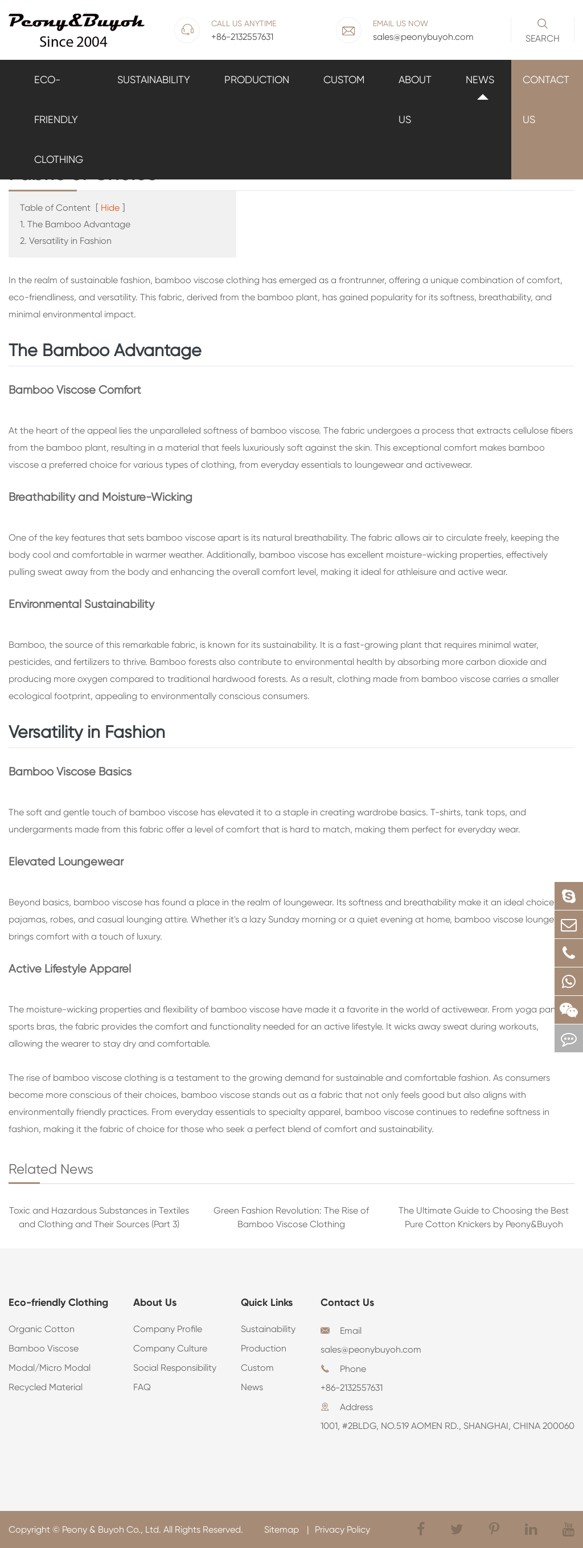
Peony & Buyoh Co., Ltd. (111, 1529)
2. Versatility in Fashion (66, 240)
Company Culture (170, 1348)
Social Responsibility (174, 1367)
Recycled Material (46, 1387)
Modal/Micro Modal (50, 1367)
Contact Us (546, 99)
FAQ (142, 1387)
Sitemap (282, 1529)
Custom (343, 79)
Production (256, 79)
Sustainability (153, 79)
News (480, 79)
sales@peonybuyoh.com (371, 1349)
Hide (110, 207)
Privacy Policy (342, 1529)
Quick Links (267, 1302)
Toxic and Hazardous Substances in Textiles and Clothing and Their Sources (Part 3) (99, 1217)
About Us (415, 99)
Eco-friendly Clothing (58, 119)
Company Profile (167, 1329)
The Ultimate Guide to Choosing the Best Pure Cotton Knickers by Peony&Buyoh (484, 1217)
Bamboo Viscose (44, 1348)
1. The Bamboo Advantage (75, 224)
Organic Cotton (42, 1329)
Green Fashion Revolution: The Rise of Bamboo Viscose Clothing (291, 1217)
